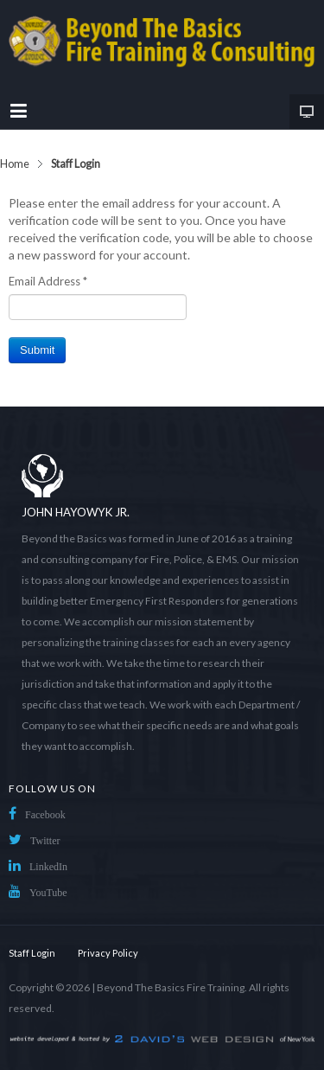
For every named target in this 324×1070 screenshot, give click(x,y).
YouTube (48, 892)
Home (14, 163)
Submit (37, 349)
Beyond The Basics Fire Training (171, 987)
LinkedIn (48, 867)
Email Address (48, 281)
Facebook (45, 815)
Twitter (45, 841)
